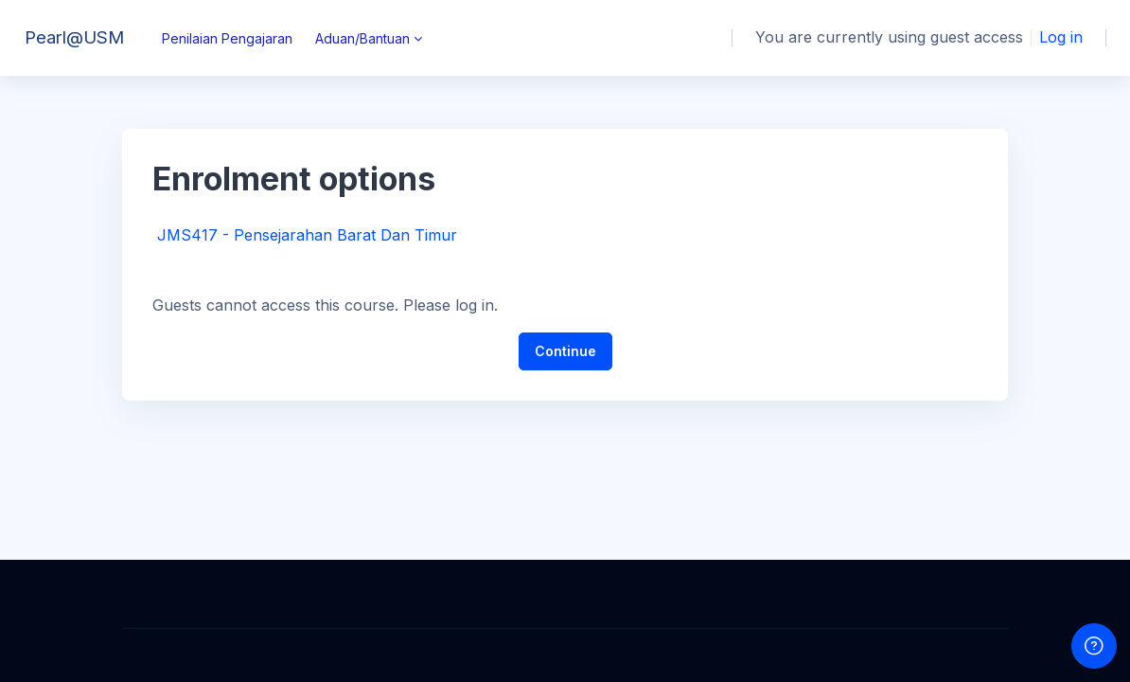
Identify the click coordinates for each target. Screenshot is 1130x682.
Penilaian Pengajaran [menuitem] (227, 38)
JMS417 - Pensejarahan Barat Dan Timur (307, 234)
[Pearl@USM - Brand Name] (69, 38)
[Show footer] (1094, 646)
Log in (1061, 37)
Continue (565, 351)
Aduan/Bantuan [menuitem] (362, 38)
